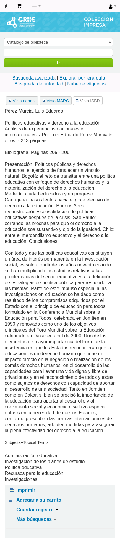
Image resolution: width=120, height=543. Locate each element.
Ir (58, 62)
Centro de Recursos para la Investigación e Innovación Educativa (6, 6)
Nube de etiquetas (86, 83)
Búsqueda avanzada (34, 77)
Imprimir (25, 490)
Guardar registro (37, 509)
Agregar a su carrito (38, 499)
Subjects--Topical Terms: (27, 442)
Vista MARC (58, 100)
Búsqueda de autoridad (38, 83)
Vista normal (24, 100)
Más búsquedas (36, 519)
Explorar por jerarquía (82, 77)
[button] (19, 6)
